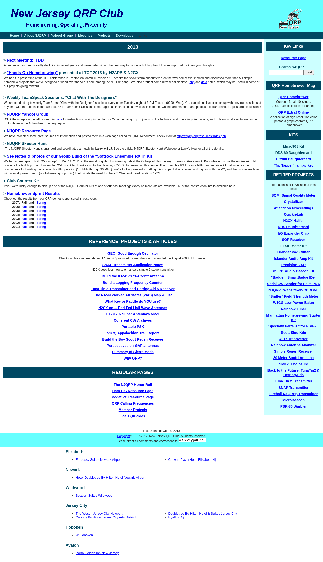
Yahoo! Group (62, 35)
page (59, 119)
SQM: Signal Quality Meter (293, 195)
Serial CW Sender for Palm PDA (293, 284)
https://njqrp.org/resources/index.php (201, 136)
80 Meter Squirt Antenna (293, 358)
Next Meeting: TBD (25, 60)
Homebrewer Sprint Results (33, 193)
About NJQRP (35, 35)
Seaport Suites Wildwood (94, 495)
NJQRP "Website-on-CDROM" (293, 290)
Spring (41, 203)
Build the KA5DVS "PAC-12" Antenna (133, 276)
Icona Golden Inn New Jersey (97, 553)
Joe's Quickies (133, 416)
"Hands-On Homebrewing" (32, 73)
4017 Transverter (293, 339)
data (204, 82)
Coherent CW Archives (133, 320)
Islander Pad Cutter (293, 252)
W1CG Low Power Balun (293, 303)
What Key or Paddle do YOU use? (133, 301)
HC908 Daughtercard (293, 159)
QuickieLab (293, 214)
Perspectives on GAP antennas (133, 346)
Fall (24, 207)
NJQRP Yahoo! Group (27, 114)
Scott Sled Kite (293, 332)
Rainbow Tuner (293, 309)
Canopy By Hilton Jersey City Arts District (106, 517)
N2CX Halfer (293, 221)
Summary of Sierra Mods (133, 352)
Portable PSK (133, 327)
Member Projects (133, 410)
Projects (104, 35)
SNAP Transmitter (294, 388)
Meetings (85, 35)
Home (14, 35)
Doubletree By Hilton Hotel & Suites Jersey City (202, 513)
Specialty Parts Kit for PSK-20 (293, 326)
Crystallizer (293, 202)
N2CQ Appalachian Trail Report (133, 333)
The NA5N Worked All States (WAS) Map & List (133, 295)
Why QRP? (133, 358)
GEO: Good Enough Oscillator (132, 253)
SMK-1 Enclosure (293, 364)
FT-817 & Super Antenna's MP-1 (132, 314)
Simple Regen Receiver (293, 351)
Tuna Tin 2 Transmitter (293, 381)
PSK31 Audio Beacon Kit (293, 271)
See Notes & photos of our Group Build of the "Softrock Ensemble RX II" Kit (79, 156)
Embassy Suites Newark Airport (99, 460)
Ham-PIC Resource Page (132, 391)
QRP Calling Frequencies (133, 403)
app (192, 82)
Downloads (124, 35)
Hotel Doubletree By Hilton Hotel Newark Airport (110, 477)
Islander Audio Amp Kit (293, 259)
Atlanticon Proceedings (293, 208)
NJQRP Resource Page (29, 131)
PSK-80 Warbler (293, 406)
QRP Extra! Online (293, 112)
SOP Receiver (293, 240)
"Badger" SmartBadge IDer (293, 277)
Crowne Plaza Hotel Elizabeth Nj (192, 460)
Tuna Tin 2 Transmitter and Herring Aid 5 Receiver (133, 289)
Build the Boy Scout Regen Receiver (132, 339)
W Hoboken (84, 535)
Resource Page (293, 58)
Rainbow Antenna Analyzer (293, 345)
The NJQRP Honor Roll (133, 384)
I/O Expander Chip (293, 233)
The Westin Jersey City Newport (99, 513)
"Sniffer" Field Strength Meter (293, 296)
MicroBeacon (293, 400)
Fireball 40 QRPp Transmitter (293, 394)
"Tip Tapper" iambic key (293, 165)
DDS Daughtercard (293, 227)
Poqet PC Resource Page (133, 397)
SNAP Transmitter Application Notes (132, 265)
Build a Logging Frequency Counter (133, 282)
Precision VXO (293, 265)
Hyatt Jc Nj (176, 517)
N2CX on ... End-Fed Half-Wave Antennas (132, 308)
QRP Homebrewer (294, 97)
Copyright (123, 436)
